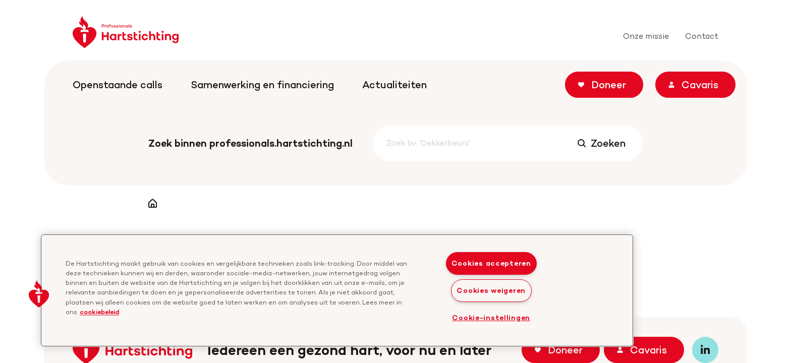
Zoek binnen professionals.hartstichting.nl (250, 143)
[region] (337, 290)
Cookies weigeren (491, 290)
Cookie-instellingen (491, 317)
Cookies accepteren (491, 263)
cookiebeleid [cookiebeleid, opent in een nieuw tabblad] (99, 312)
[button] (39, 294)
